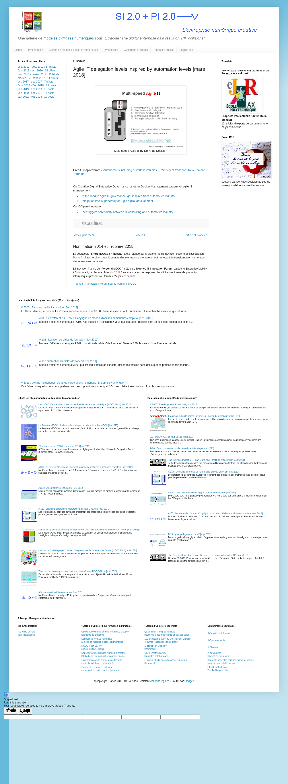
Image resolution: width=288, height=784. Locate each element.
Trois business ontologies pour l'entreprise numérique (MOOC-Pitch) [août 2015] (78, 571)
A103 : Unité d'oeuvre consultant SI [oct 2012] (61, 488)
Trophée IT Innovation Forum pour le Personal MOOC (104, 283)
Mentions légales (159, 681)
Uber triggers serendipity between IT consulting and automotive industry (126, 212)
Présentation (35, 49)
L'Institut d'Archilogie (217, 667)
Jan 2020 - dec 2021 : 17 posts (36, 93)
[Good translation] (11, 711)
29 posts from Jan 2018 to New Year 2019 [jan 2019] (64, 446)
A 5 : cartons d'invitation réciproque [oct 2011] (61, 592)
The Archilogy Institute (218, 670)
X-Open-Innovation (216, 640)
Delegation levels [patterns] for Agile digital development (116, 201)
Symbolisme (111, 49)
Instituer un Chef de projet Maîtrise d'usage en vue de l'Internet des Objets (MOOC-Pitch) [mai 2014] (88, 550)
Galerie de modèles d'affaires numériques (73, 49)
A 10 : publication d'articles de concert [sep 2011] (68, 361)
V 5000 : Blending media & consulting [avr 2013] (49, 307)
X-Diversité (212, 647)
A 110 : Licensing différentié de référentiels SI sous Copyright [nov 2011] (74, 509)
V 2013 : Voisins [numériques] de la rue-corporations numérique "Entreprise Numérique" (73, 382)
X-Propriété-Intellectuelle (219, 633)
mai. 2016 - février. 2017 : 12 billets (38, 74)
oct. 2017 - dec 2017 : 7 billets (35, 81)
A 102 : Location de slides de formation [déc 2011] (68, 339)
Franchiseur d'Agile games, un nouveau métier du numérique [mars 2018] (204, 416)
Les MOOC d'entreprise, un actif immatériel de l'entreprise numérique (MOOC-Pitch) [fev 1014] (85, 404)
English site (186, 49)
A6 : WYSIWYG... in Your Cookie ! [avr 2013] (172, 437)
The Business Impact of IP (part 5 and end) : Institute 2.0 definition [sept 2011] (206, 460)
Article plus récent (84, 235)
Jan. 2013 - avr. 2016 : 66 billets (36, 70)
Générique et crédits (136, 49)
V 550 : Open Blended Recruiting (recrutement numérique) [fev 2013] (202, 492)
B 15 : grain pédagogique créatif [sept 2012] (189, 534)
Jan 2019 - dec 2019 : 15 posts (36, 89)
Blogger (189, 681)
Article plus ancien (196, 235)
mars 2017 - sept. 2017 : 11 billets (38, 78)
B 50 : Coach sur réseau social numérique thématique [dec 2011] (182, 448)
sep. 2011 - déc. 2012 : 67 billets (37, 66)
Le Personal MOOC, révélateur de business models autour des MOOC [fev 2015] (78, 425)
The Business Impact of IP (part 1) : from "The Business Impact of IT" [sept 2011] (207, 555)
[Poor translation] (25, 711)
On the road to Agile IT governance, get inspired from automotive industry (128, 196)
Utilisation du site (164, 49)
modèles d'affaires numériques (68, 38)
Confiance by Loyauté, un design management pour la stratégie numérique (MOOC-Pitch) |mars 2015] (89, 529)
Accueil (18, 49)
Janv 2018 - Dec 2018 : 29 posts (37, 85)
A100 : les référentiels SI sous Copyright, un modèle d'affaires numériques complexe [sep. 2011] (96, 318)
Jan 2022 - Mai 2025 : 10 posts (36, 96)
